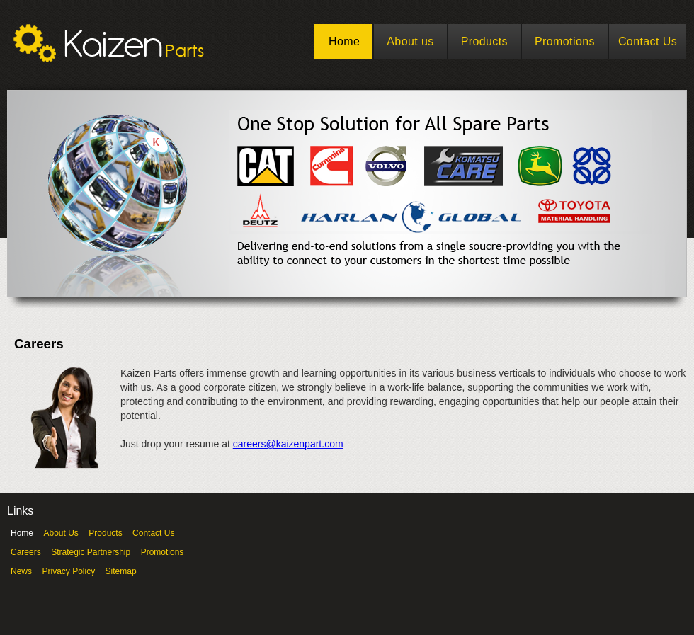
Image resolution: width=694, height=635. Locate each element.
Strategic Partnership (90, 552)
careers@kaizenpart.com (288, 444)
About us (410, 41)
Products (484, 41)
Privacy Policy (68, 571)
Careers (26, 552)
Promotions (565, 41)
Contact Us (647, 41)
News (21, 571)
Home (344, 41)
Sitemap (121, 571)
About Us (60, 533)
